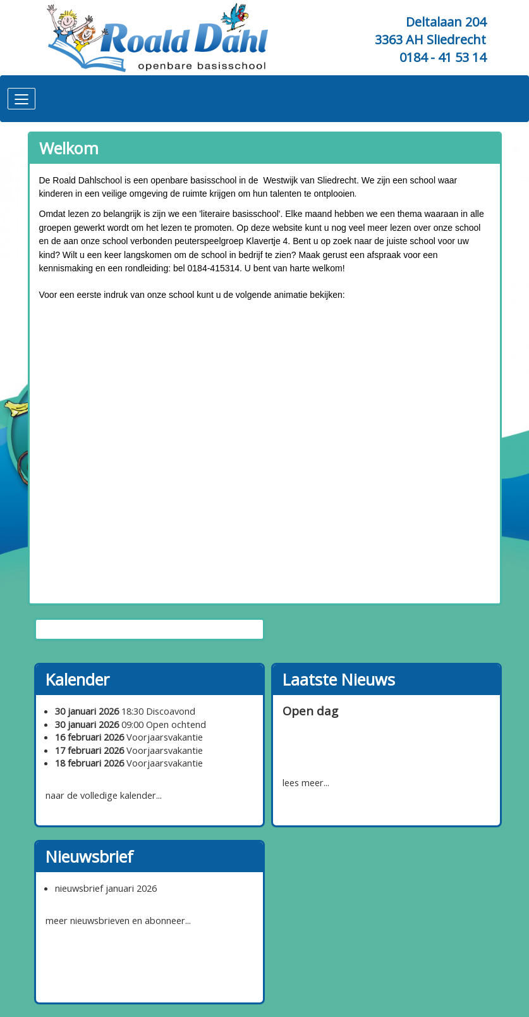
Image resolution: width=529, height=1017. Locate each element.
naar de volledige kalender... (104, 795)
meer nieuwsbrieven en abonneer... (118, 920)
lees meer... (306, 782)
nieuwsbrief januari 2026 (106, 888)
